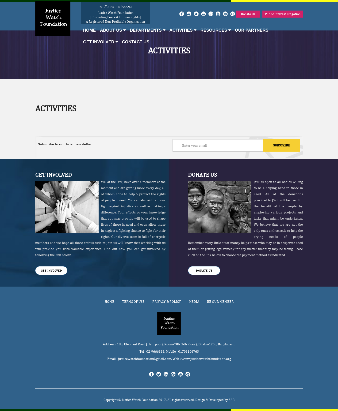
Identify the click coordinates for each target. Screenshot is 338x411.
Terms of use (133, 301)
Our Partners (252, 30)
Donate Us (248, 14)
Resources (213, 30)
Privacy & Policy (166, 301)
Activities (181, 30)
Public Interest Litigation (282, 14)
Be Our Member (220, 301)
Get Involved (98, 42)
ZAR (232, 400)
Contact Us (136, 42)
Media (194, 301)
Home (89, 30)
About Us (111, 30)
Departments (146, 30)
